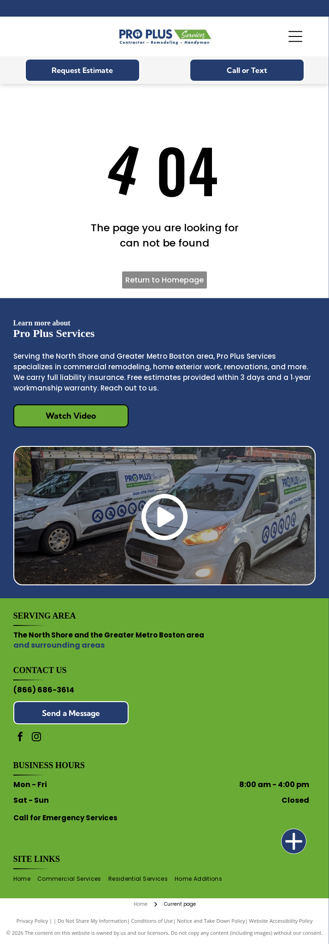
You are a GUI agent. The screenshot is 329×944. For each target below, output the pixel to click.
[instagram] (36, 738)
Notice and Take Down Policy (211, 920)
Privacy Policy (32, 920)
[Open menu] (295, 36)
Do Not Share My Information (92, 920)
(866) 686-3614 (43, 690)
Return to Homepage (164, 280)
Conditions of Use (152, 920)
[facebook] (20, 738)
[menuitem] (25, 879)
